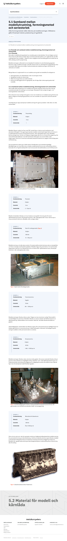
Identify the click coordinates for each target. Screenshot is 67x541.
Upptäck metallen (38, 524)
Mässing (5, 529)
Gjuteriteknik (6, 526)
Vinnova (41, 537)
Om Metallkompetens (22, 524)
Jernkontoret (14, 537)
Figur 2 (39, 228)
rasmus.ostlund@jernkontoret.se (56, 524)
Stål (4, 527)
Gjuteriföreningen (28, 537)
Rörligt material (7, 532)
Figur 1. (12, 189)
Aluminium (6, 524)
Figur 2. (12, 287)
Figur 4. (12, 484)
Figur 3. (12, 404)
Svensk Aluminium (20, 537)
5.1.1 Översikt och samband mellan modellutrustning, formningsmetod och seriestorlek (30, 45)
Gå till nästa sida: (14, 496)
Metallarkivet (6, 531)
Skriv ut (11, 36)
